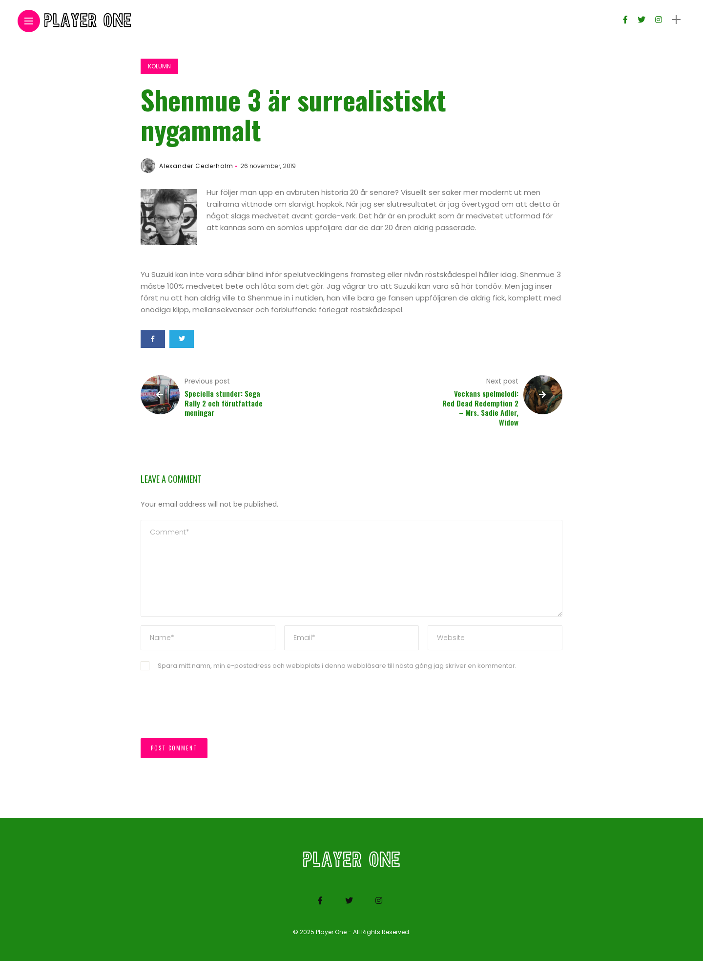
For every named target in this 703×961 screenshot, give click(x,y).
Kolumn (159, 66)
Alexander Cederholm (196, 166)
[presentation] (215, 709)
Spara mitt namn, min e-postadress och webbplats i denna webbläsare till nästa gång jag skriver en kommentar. (337, 665)
